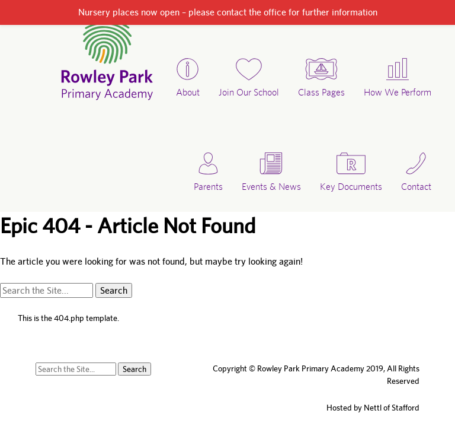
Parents (208, 186)
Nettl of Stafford (391, 407)
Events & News (271, 186)
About (188, 92)
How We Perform (397, 92)
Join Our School (249, 92)
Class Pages (321, 92)
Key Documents (351, 186)
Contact (416, 186)
